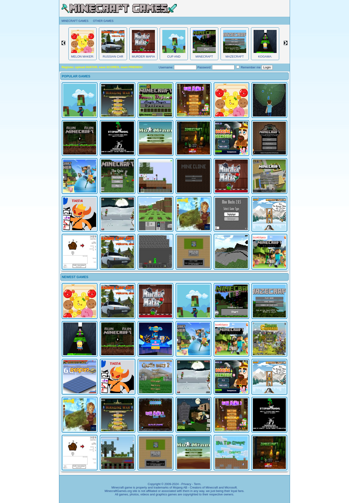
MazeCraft (234, 56)
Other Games (103, 21)
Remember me (248, 67)
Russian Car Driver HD (113, 58)
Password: (215, 67)
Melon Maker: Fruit (82, 58)
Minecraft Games (75, 21)
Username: (177, 67)
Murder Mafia (143, 56)
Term (197, 484)
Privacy (186, 484)
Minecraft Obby (204, 58)
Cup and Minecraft (174, 58)
